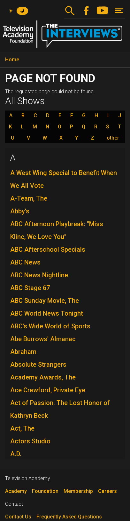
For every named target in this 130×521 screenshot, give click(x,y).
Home (12, 60)
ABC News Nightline (39, 275)
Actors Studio (30, 441)
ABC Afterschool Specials (47, 249)
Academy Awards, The (43, 377)
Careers (107, 491)
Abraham (23, 352)
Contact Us (18, 517)
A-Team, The (28, 198)
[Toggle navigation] (119, 11)
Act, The (22, 428)
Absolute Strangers (38, 364)
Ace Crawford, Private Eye (47, 390)
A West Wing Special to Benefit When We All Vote (63, 179)
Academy (16, 491)
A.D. (15, 454)
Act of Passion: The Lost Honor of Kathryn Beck (60, 409)
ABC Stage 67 (30, 288)
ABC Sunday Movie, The (44, 300)
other (113, 138)
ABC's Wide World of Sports (50, 326)
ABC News (25, 262)
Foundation (45, 491)
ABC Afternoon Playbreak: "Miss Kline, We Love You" (56, 230)
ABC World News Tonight (46, 313)
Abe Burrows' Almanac (43, 339)
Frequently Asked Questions (69, 517)
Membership (78, 491)
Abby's (19, 211)
